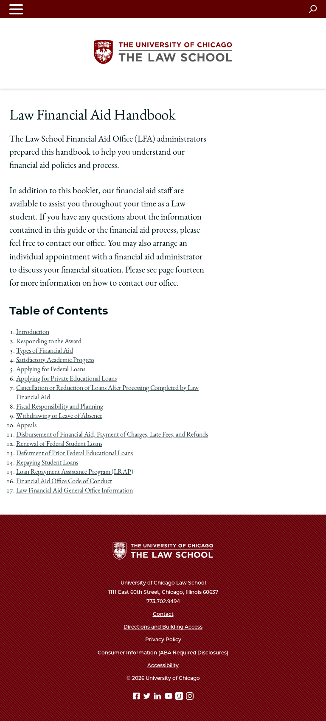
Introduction (32, 332)
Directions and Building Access (163, 627)
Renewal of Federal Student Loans (59, 444)
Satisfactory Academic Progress (55, 360)
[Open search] (313, 9)
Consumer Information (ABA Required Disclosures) (163, 652)
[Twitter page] (147, 697)
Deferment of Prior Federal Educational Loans (74, 454)
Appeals (26, 426)
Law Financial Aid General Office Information (74, 491)
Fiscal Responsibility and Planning (59, 407)
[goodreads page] (180, 697)
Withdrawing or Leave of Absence (59, 416)
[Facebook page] (137, 697)
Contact (163, 614)
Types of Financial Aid (44, 351)
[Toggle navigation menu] (16, 9)
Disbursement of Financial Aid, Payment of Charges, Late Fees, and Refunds (112, 435)
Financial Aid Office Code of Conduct (64, 482)
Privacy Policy (163, 639)
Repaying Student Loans (47, 463)
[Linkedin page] (158, 697)
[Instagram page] (190, 697)
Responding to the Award (49, 342)
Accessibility (163, 665)
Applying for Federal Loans (50, 370)
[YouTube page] (169, 697)
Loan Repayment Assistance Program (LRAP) (74, 472)
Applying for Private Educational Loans (66, 379)
